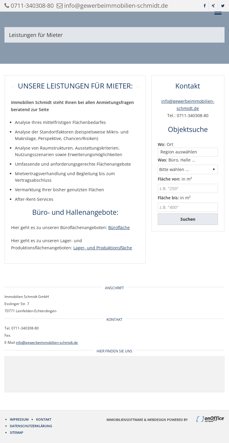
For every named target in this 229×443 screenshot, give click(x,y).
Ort (165, 144)
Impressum (19, 419)
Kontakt (43, 419)
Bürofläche (119, 227)
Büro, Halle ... (176, 160)
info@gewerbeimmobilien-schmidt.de (47, 342)
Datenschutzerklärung (31, 426)
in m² (175, 179)
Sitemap (16, 432)
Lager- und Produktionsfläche (102, 248)
